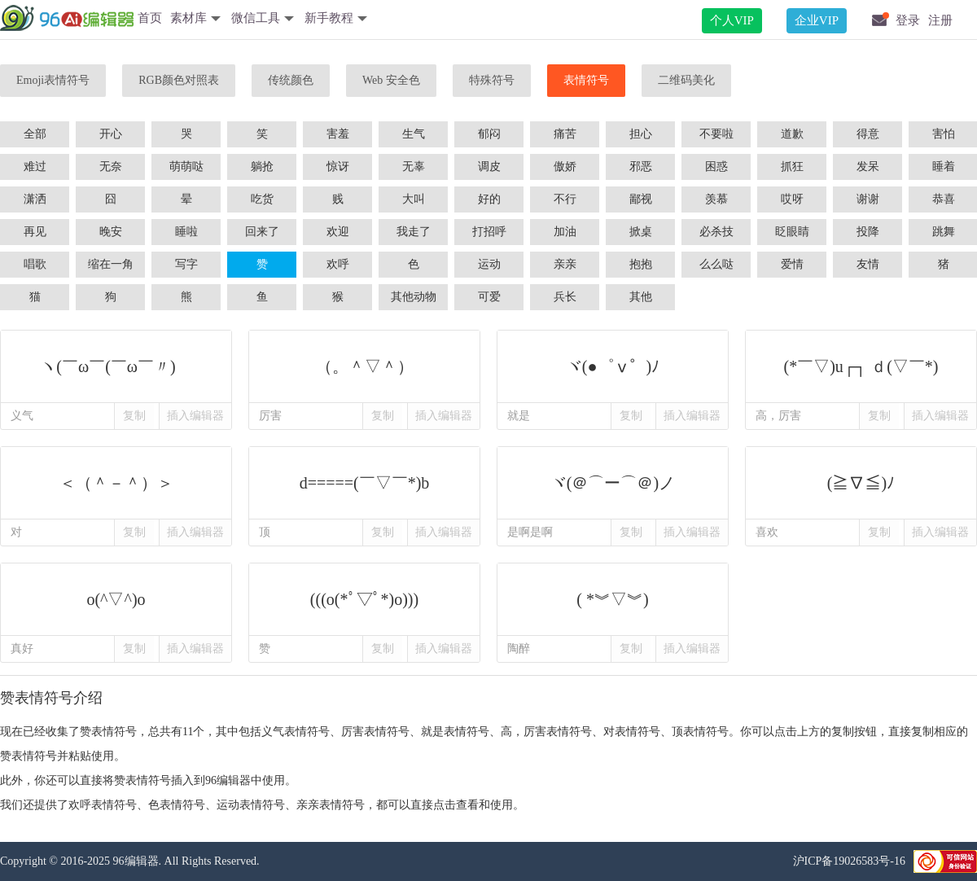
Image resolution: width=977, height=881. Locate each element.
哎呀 (792, 199)
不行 (565, 199)
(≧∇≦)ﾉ (861, 483)
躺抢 (262, 166)
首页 (150, 17)
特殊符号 (492, 80)
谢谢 (868, 199)
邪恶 (640, 166)
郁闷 (489, 134)
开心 (110, 134)
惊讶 (337, 166)
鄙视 (640, 199)
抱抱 (640, 264)
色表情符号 (176, 805)
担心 (640, 134)
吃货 (262, 199)
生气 (413, 134)
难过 (35, 166)
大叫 (413, 199)
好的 (489, 199)
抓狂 (792, 166)
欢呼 (337, 264)
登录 (908, 20)
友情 (868, 264)
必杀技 (716, 232)
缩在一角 (111, 264)
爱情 (792, 264)
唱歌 (35, 264)
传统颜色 (290, 80)
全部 (35, 134)
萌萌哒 (186, 166)
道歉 (792, 134)
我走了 (413, 232)
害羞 (337, 134)
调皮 (489, 166)
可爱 (489, 297)
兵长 (565, 297)
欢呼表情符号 (102, 805)
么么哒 (716, 264)
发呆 (868, 166)
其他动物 (413, 297)
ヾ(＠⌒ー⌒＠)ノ (612, 483)
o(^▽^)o (116, 599)
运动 (489, 264)
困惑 (716, 166)
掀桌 (640, 232)
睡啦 (186, 232)
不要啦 (716, 134)
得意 (868, 134)
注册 (940, 20)
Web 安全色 (391, 80)
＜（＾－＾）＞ (116, 483)
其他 (640, 297)
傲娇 (565, 166)
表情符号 (586, 80)
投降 (868, 232)
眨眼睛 (792, 232)
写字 (186, 264)
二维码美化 (686, 80)
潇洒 (35, 199)
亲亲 (565, 264)
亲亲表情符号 (330, 805)
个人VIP (732, 20)
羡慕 (716, 199)
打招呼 (489, 232)
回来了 (262, 232)
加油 (565, 232)
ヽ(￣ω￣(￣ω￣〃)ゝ (116, 366)
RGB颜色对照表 (178, 80)
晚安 (110, 232)
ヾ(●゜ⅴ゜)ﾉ (612, 366)
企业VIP (817, 20)
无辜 (413, 166)
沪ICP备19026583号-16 (849, 861)
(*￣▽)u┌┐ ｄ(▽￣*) (861, 366)
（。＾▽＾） (364, 366)
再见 (35, 232)
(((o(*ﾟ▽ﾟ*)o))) (364, 599)
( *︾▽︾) (612, 599)
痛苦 (565, 134)
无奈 (110, 166)
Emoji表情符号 (53, 80)
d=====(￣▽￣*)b (364, 483)
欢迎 (337, 232)
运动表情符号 (251, 805)
